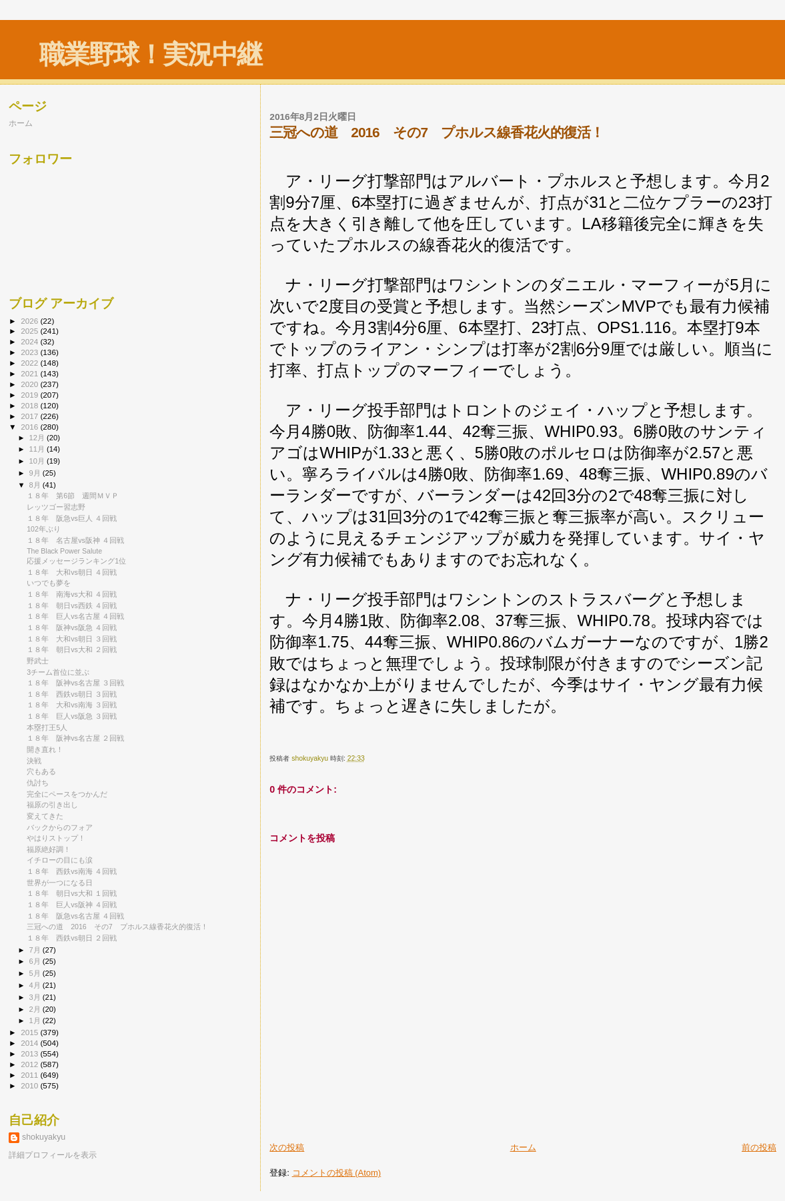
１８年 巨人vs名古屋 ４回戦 (75, 616)
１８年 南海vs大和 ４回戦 (72, 594)
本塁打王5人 (47, 727)
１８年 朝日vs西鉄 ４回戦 (72, 605)
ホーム (523, 1147)
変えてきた (45, 816)
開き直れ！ (45, 749)
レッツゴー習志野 (56, 507)
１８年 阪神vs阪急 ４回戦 (72, 627)
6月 (36, 961)
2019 (30, 394)
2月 (36, 1009)
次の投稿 (286, 1147)
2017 (30, 416)
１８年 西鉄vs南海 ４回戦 (72, 871)
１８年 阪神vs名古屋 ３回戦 (75, 683)
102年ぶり (44, 529)
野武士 (38, 661)
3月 (36, 997)
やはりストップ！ (56, 838)
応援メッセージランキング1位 (76, 561)
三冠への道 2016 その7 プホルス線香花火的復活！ (117, 927)
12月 (38, 438)
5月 (36, 973)
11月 (38, 449)
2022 (30, 362)
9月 (36, 473)
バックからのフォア (60, 827)
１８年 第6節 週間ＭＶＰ (73, 496)
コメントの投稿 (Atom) (336, 1173)
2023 (30, 352)
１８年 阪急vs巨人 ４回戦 (72, 518)
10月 (38, 461)
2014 (30, 1042)
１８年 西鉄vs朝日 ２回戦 (72, 938)
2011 (30, 1074)
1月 (36, 1020)
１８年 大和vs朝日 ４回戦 (72, 572)
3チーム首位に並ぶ (58, 672)
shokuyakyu (43, 1137)
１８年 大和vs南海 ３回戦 (72, 705)
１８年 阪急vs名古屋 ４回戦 (75, 916)
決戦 (34, 761)
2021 (30, 373)
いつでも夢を (49, 583)
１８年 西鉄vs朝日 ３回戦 (72, 694)
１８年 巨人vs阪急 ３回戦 (72, 716)
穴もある (41, 771)
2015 (30, 1032)
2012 (30, 1064)
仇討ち (38, 783)
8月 (36, 485)
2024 (30, 341)
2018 (30, 405)
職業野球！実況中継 (150, 54)
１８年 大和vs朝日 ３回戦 (72, 639)
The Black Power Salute (64, 551)
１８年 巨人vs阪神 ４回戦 (72, 905)
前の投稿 (759, 1147)
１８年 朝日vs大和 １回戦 (72, 893)
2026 (30, 320)
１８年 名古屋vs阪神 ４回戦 (75, 540)
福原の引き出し (52, 805)
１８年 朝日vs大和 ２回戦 (72, 649)
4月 (36, 985)
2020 (30, 384)
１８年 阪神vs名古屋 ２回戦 (75, 738)
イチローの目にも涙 (60, 860)
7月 (36, 950)
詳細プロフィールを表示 (53, 1155)
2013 (30, 1053)
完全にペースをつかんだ (67, 794)
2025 (30, 330)
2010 (30, 1085)
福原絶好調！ (49, 849)
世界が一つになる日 (60, 883)
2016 (30, 426)
